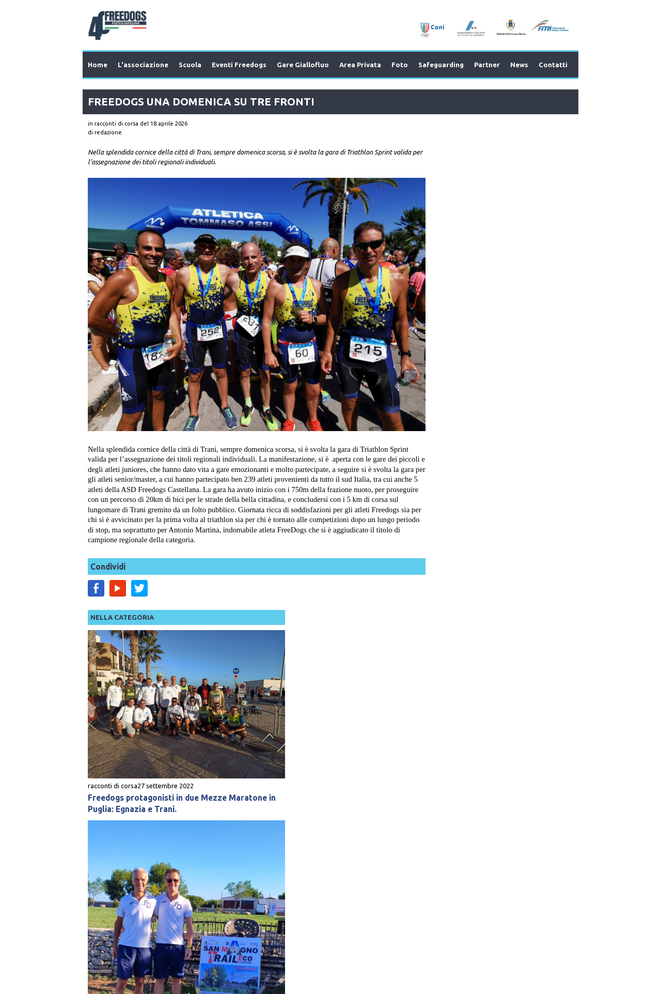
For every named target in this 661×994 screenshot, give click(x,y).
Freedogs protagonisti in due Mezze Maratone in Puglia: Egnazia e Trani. (484, 291)
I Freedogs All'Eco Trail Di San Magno (485, 534)
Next (547, 795)
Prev (114, 795)
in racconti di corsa (113, 123)
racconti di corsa (436, 274)
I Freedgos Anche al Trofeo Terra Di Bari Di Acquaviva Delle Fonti (483, 676)
